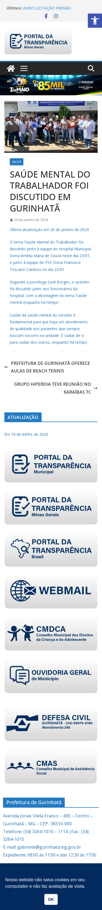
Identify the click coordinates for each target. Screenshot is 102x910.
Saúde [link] (16, 162)
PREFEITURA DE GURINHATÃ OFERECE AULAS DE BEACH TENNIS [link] (47, 367)
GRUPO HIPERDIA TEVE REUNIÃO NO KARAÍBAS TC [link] (56, 388)
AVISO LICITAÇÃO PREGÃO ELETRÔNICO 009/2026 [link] (47, 10)
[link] (95, 21)
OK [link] (51, 899)
